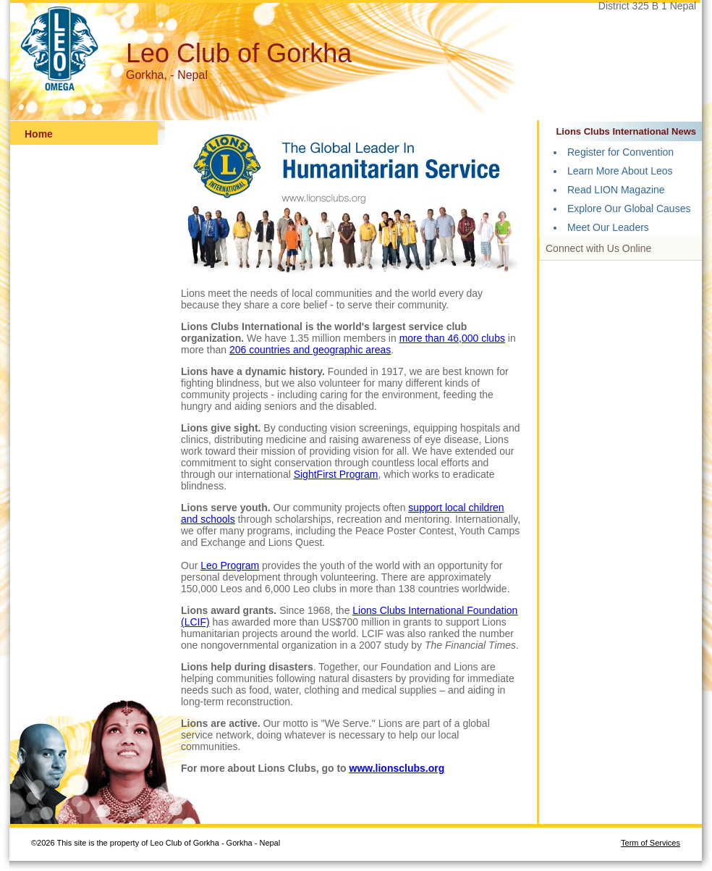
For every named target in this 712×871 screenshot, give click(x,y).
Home (39, 134)
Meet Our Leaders (608, 227)
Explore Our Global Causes (628, 208)
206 (239, 349)
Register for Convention (620, 152)
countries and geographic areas (320, 349)
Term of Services (650, 842)
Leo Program (229, 565)
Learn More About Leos (620, 171)
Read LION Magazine (616, 189)
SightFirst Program (336, 474)
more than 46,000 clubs (452, 338)
